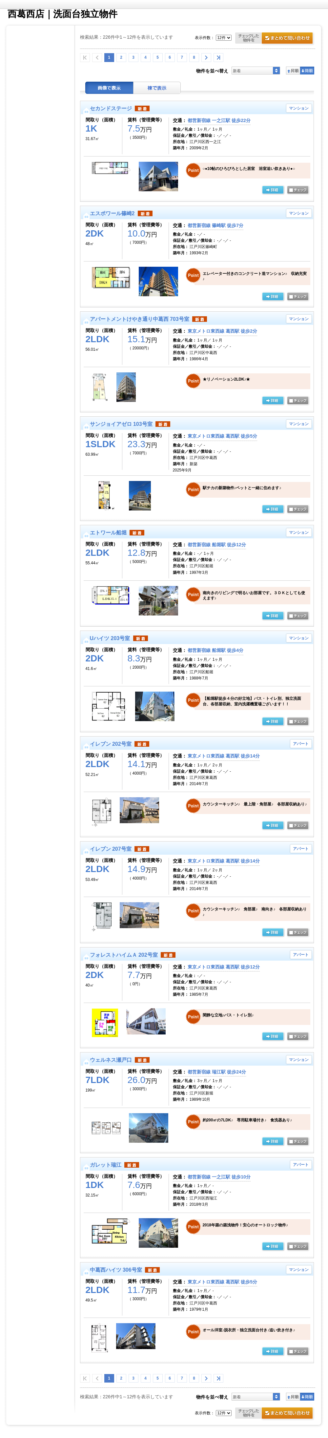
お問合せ (275, 38)
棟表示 (157, 88)
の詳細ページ (272, 190)
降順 (307, 70)
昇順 (293, 70)
